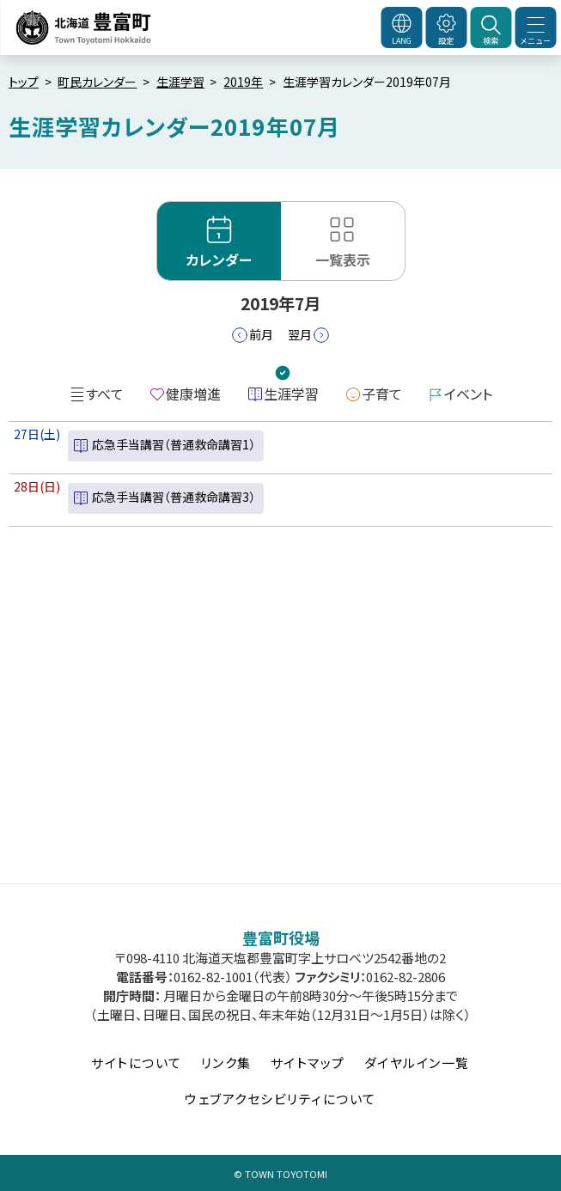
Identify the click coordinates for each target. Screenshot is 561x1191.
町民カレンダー (97, 81)
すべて (105, 393)
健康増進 (193, 393)
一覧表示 (342, 259)
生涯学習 (180, 81)
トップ (24, 81)
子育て (382, 393)
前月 (261, 334)
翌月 (300, 334)
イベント (468, 393)
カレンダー (219, 259)
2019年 (243, 81)
